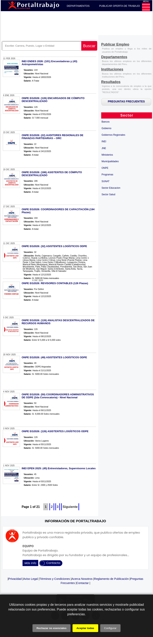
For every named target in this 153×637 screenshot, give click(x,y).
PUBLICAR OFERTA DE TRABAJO (119, 5)
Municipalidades (110, 161)
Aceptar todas (85, 628)
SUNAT (106, 181)
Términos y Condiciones (54, 578)
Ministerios (107, 154)
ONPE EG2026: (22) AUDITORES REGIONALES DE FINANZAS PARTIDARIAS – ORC (52, 137)
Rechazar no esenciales (51, 628)
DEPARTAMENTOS (78, 5)
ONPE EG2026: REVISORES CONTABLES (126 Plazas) (55, 283)
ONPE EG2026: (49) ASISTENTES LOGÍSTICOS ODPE (54, 357)
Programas (107, 174)
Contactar (82, 583)
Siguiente (70, 507)
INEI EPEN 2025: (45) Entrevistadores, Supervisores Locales (59, 468)
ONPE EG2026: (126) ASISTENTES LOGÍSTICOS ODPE (55, 431)
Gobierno (106, 128)
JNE (104, 148)
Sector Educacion (111, 187)
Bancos (106, 121)
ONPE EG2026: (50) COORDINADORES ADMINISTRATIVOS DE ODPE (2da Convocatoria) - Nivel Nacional (58, 396)
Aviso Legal (30, 578)
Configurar (110, 628)
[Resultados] (111, 82)
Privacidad (15, 578)
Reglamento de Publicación (111, 578)
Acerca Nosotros (82, 578)
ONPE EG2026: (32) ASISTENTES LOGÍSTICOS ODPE (54, 246)
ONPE (105, 168)
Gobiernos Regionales (113, 134)
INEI (104, 141)
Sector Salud (108, 194)
